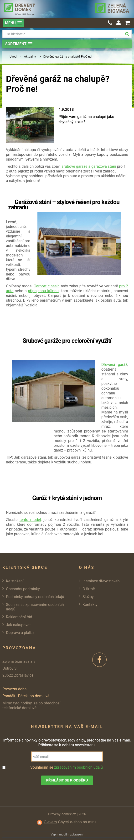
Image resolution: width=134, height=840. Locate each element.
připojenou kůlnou (43, 291)
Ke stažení (15, 581)
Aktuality (30, 56)
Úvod (13, 56)
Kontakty (90, 604)
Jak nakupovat (18, 625)
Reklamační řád (19, 617)
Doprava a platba (20, 632)
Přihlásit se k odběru (67, 780)
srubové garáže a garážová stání (89, 166)
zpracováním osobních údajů (78, 767)
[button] (13, 23)
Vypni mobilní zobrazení (67, 834)
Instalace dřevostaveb (100, 581)
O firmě (88, 589)
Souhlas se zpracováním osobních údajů (35, 606)
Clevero (50, 822)
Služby (88, 596)
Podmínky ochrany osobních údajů (35, 596)
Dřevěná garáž (114, 364)
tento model (30, 519)
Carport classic (46, 286)
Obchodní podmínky (23, 589)
